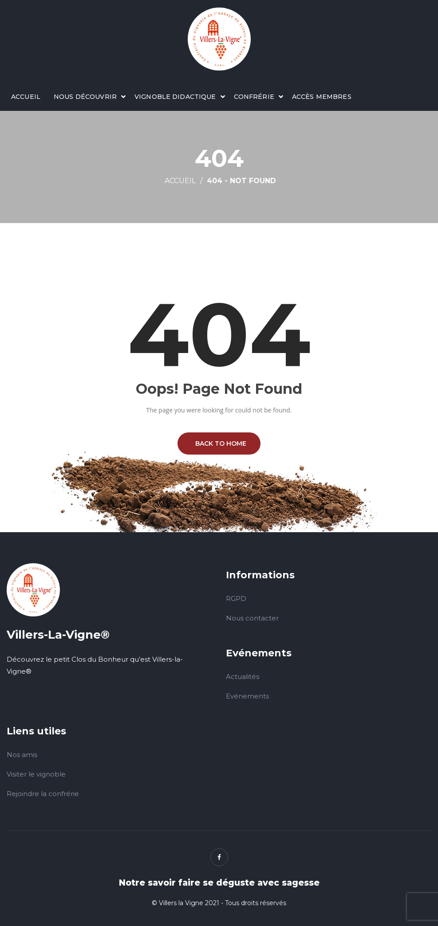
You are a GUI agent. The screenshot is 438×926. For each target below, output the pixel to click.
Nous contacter (252, 618)
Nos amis (22, 754)
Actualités (242, 676)
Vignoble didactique (175, 97)
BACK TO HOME (219, 443)
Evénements (247, 696)
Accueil (25, 97)
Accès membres (321, 97)
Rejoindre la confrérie (43, 793)
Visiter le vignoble (36, 774)
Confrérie (254, 97)
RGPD (236, 598)
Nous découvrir (85, 97)
